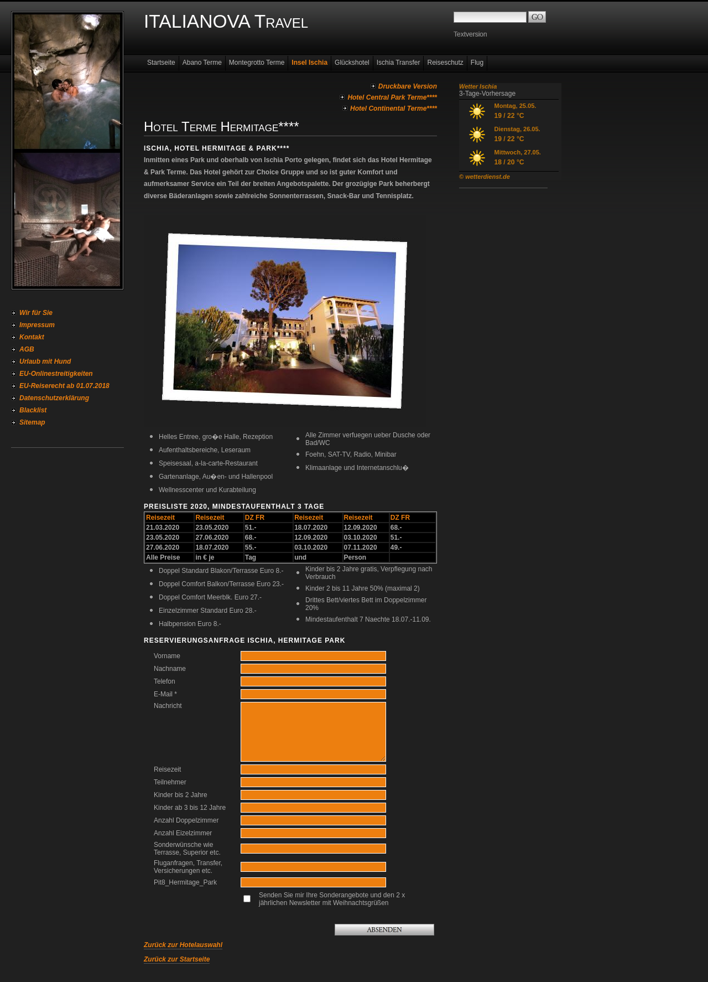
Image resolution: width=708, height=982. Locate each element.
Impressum (37, 325)
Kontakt (31, 337)
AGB (26, 349)
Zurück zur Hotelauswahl (183, 945)
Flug (477, 62)
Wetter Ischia (478, 86)
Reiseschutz (445, 62)
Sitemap (32, 422)
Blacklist (32, 410)
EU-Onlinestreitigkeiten (56, 374)
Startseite (161, 62)
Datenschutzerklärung (54, 398)
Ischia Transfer (398, 62)
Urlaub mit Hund (45, 361)
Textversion (470, 34)
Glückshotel (352, 62)
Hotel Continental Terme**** (393, 108)
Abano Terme (202, 62)
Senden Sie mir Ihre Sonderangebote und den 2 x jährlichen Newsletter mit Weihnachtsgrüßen (332, 899)
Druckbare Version (407, 86)
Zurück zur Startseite (177, 959)
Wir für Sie (36, 313)
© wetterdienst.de (484, 176)
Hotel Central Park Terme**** (392, 97)
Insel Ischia (309, 62)
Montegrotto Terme (257, 62)
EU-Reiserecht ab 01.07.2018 (64, 386)
